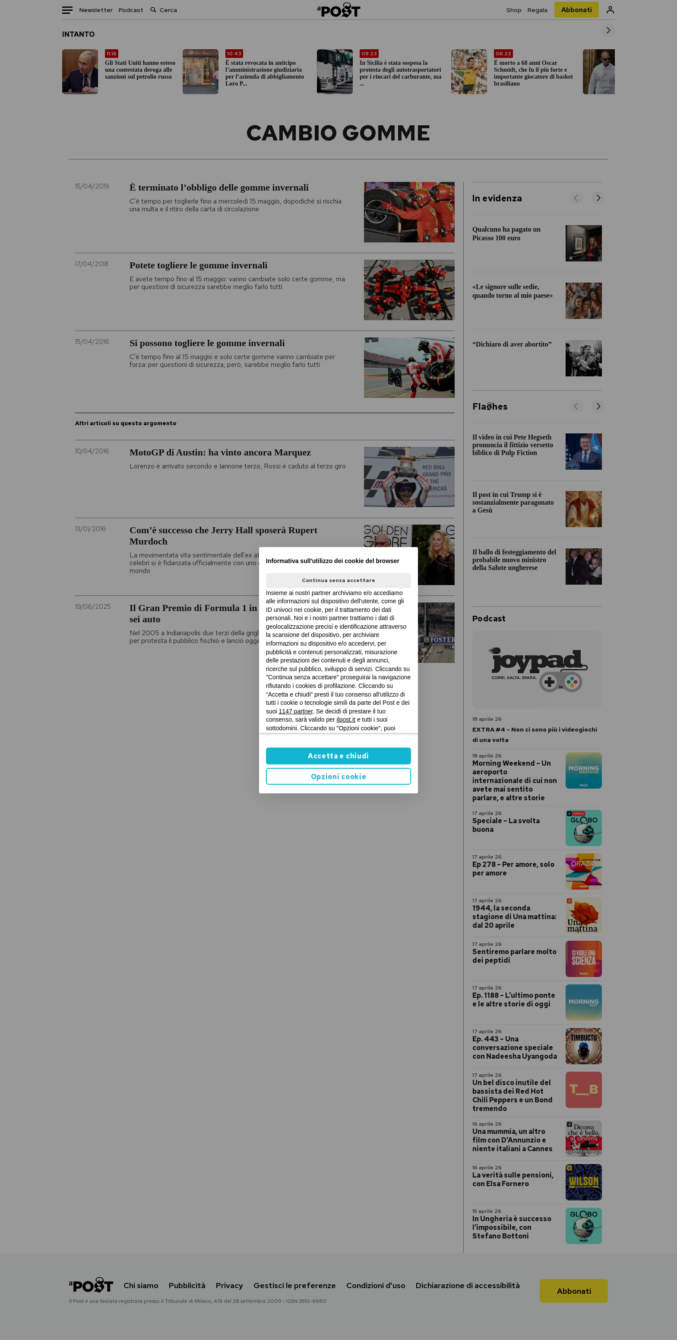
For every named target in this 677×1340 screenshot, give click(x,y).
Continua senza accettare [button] (338, 580)
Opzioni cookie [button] (339, 776)
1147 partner (296, 711)
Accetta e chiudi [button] (338, 756)
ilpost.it (345, 719)
